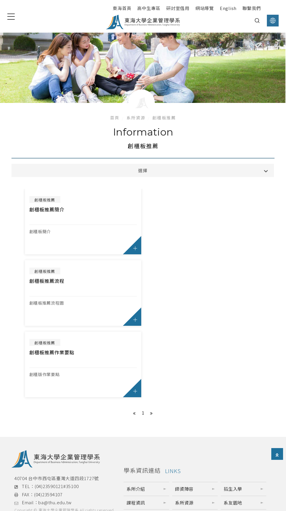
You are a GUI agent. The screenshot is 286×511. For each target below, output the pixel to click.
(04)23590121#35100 (57, 415)
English (228, 8)
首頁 (114, 118)
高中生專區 (148, 8)
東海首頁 (122, 8)
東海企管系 (55, 480)
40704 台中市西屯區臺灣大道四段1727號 (56, 407)
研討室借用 (177, 8)
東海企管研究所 (143, 480)
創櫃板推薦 (164, 118)
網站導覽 (204, 8)
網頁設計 (23, 445)
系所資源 (136, 118)
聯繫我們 (251, 8)
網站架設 (43, 445)
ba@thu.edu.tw (55, 431)
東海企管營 (231, 480)
